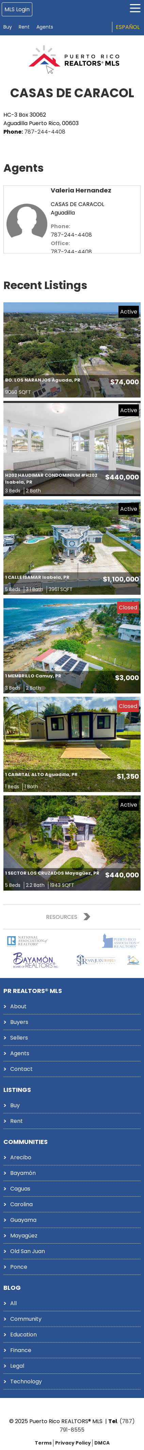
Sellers (19, 1038)
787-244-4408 (44, 132)
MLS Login (17, 9)
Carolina (21, 1204)
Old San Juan (27, 1251)
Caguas (20, 1189)
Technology (26, 1381)
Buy (7, 26)
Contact (21, 1069)
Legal (17, 1366)
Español (128, 27)
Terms (43, 1442)
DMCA (102, 1442)
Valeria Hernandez (81, 190)
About (18, 1006)
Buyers (19, 1022)
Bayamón (23, 1173)
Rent (24, 26)
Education (23, 1334)
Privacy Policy (73, 1442)
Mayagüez (23, 1236)
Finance (20, 1350)
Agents (44, 26)
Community (26, 1319)
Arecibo (20, 1157)
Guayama (23, 1220)
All (13, 1303)
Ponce (18, 1267)
